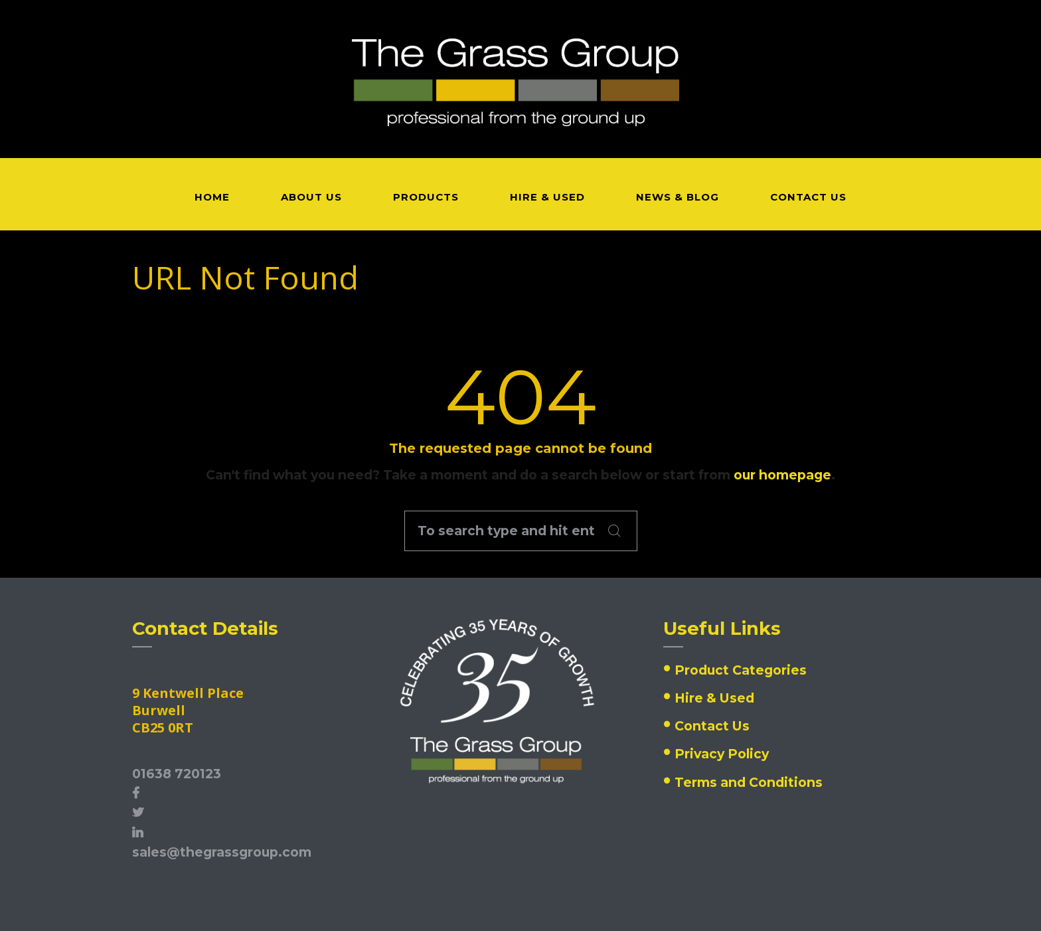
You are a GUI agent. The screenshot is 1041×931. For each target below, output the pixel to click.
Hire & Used (714, 698)
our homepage (782, 475)
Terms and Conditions (749, 782)
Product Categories (741, 670)
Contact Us (712, 726)
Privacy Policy (722, 754)
